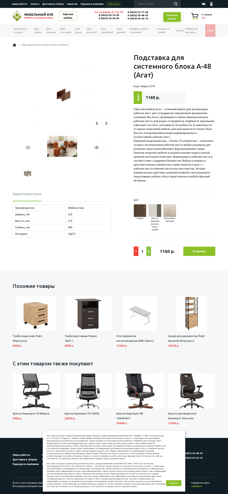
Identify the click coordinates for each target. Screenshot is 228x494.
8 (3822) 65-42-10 (138, 18)
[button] (97, 123)
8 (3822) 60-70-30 (109, 15)
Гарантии (72, 4)
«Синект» (196, 486)
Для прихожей (106, 30)
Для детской (91, 30)
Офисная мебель (68, 16)
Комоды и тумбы (160, 30)
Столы (176, 30)
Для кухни (78, 30)
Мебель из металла (189, 30)
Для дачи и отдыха (21, 30)
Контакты (114, 4)
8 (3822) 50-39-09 (109, 18)
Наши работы (19, 4)
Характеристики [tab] (27, 194)
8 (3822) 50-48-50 (138, 15)
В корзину (199, 251)
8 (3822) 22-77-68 (138, 12)
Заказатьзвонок (172, 17)
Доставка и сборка (53, 4)
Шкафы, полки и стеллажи (138, 30)
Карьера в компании (92, 4)
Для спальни (51, 30)
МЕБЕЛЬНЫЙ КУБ (39, 16)
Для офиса (37, 30)
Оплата (35, 4)
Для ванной (120, 30)
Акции (208, 30)
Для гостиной (65, 30)
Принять (173, 483)
